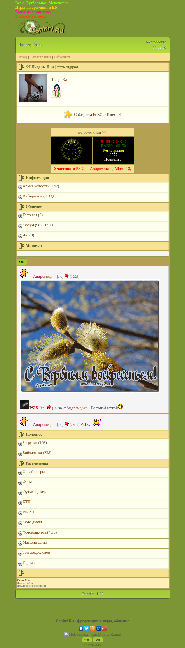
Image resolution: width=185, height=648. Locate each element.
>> (104, 132)
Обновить (62, 57)
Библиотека (32, 453)
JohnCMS (94, 645)
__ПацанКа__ (59, 79)
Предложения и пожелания (31, 585)
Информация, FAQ (38, 196)
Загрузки (30, 443)
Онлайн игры (34, 472)
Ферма (28, 482)
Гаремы (29, 562)
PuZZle (99, 114)
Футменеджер (34, 492)
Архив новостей (36, 186)
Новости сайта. (25, 583)
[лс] (60, 276)
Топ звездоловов (36, 552)
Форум (28, 225)
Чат (26, 235)
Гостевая (30, 215)
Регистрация (40, 57)
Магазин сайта (35, 542)
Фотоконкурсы (35, 532)
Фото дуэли (32, 522)
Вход (23, 57)
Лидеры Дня (42, 67)
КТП (27, 502)
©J (28, 67)
